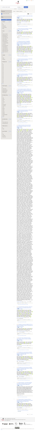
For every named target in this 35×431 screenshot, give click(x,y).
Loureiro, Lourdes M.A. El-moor (24, 227)
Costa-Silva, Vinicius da (26, 295)
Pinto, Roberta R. (19, 270)
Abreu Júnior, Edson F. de (25, 177)
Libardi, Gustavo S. (23, 204)
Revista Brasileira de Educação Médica (5, 46)
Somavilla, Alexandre (19, 138)
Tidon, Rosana (22, 276)
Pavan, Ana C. (25, 141)
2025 (3, 67)
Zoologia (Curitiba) (19, 301)
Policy (3, 100)
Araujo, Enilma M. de (23, 182)
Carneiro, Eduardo (26, 178)
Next (32, 415)
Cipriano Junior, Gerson (29, 329)
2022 (3, 73)
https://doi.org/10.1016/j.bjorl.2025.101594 (22, 107)
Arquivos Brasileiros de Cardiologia (21, 331)
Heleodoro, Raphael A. (20, 265)
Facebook (18, 30)
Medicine (3, 108)
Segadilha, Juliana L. (22, 220)
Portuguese (3, 59)
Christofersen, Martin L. (29, 246)
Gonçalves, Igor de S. (24, 207)
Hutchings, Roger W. (26, 273)
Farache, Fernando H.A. (24, 191)
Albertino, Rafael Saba (24, 100)
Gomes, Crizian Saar (26, 386)
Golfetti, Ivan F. (24, 209)
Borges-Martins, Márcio (29, 239)
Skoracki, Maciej (29, 233)
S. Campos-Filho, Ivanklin (29, 209)
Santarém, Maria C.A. (29, 242)
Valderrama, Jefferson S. (20, 212)
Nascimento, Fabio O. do (21, 186)
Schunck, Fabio (19, 187)
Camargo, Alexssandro (30, 138)
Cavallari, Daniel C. (21, 168)
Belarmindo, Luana (30, 227)
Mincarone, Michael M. (24, 249)
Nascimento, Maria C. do (20, 243)
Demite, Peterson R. (20, 262)
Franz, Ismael (28, 208)
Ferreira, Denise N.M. (26, 173)
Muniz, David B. (24, 171)
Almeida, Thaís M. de (29, 287)
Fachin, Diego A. (23, 174)
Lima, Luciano (26, 229)
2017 (3, 82)
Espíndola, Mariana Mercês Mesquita (21, 77)
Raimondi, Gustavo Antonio (24, 343)
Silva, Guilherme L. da (23, 202)
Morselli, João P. (24, 213)
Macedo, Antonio (24, 149)
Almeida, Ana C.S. (29, 141)
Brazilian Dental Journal (5, 50)
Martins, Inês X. (29, 207)
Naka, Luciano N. (30, 229)
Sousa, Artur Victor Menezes (24, 313)
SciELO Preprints (4, 27)
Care (3, 103)
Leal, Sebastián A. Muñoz (24, 278)
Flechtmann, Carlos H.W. (20, 158)
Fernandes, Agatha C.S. (20, 133)
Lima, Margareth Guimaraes (25, 387)
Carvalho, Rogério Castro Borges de (26, 102)
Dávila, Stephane (19, 284)
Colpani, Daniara (19, 167)
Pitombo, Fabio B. (19, 185)
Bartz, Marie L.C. (29, 245)
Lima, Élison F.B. (22, 180)
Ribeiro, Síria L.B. (28, 282)
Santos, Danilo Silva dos (20, 328)
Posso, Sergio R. (30, 280)
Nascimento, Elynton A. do (21, 181)
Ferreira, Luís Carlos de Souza (29, 51)
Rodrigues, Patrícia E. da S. (24, 256)
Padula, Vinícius (19, 296)
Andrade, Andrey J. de (24, 147)
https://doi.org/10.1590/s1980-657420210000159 (23, 410)
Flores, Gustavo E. (29, 203)
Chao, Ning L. (30, 253)
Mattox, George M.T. (21, 199)
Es (22, 69)
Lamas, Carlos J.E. (25, 158)
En (22, 36)
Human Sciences (4, 92)
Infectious (3, 113)
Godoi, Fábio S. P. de (23, 187)
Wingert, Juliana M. (27, 220)
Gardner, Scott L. (19, 278)
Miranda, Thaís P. (19, 288)
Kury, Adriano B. (30, 132)
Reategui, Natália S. (19, 251)
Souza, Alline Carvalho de (20, 19)
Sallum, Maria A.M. (19, 242)
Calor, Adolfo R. (21, 132)
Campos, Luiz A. (21, 231)
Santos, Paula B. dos (24, 257)
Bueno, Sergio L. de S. (25, 279)
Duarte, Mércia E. (29, 248)
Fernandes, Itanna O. (19, 209)
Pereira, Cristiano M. (28, 165)
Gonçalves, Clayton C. (26, 163)
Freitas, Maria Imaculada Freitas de (23, 390)
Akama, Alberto (31, 133)
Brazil (3, 24)
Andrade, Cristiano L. (22, 165)
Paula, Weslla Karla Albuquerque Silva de (24, 65)
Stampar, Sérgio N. (20, 280)
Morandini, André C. (27, 144)
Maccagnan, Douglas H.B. (20, 176)
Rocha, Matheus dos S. (24, 247)
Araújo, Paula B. (29, 257)
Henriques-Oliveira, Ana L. (25, 142)
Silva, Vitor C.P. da (29, 296)
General (3, 109)
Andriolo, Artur (28, 149)
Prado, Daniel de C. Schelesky (27, 168)
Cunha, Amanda (27, 140)
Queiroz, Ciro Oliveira (27, 328)
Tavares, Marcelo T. (19, 238)
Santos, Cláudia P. (30, 162)
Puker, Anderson (22, 144)
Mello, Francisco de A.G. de (23, 194)
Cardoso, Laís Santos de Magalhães (24, 388)
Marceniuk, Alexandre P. (24, 137)
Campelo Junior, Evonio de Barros (27, 50)
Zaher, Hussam (30, 129)
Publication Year (4, 61)
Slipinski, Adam (26, 131)
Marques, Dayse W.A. (22, 172)
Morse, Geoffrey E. (27, 198)
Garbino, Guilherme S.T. (24, 203)
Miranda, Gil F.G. (22, 200)
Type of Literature (4, 131)
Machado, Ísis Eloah (30, 390)
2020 (3, 64)
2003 (3, 77)
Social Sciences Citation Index (5, 123)
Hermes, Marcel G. (19, 235)
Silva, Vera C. (28, 294)
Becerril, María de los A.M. (26, 243)
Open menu (2, 0)
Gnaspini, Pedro (31, 260)
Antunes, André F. (22, 145)
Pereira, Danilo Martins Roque (22, 63)
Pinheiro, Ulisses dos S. (27, 292)
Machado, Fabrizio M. (29, 187)
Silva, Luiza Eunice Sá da (20, 356)
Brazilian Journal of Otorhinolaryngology (5, 40)
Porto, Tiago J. (18, 291)
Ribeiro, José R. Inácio (26, 216)
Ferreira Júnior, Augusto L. (26, 150)
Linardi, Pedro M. (25, 261)
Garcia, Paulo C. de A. (27, 258)
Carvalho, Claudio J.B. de (20, 163)
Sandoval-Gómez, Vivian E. (26, 297)
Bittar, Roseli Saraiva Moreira (26, 96)
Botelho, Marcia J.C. (19, 239)
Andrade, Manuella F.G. (29, 234)
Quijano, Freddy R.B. (28, 196)
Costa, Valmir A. (19, 294)
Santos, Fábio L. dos (28, 185)
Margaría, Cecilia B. (26, 159)
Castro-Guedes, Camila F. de (21, 155)
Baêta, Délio (21, 173)
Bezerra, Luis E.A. (27, 230)
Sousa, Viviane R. (21, 298)
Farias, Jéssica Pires (27, 46)
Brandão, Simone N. (19, 282)
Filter (6, 19)
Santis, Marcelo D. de (29, 236)
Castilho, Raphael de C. (26, 265)
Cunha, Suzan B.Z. (22, 285)
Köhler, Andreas (31, 146)
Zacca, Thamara (19, 289)
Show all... (2, 83)
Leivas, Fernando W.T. (30, 191)
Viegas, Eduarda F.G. (20, 178)
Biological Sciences (4, 91)
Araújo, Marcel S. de (29, 235)
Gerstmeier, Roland (27, 274)
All (2, 23)
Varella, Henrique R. (24, 205)
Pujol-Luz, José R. (22, 217)
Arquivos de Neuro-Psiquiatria (5, 49)
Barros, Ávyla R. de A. (21, 151)
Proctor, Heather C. (28, 204)
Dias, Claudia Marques (27, 97)
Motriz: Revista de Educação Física (5, 45)
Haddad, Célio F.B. (21, 160)
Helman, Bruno (26, 356)
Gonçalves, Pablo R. (21, 255)
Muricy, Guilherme (29, 202)
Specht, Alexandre (24, 138)
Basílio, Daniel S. (24, 169)
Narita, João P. (28, 213)
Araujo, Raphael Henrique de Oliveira (21, 403)
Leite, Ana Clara (25, 32)
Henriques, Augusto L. (19, 150)
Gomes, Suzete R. (27, 285)
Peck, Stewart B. (27, 284)
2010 (3, 78)
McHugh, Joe (24, 214)
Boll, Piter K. (28, 262)
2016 (3, 81)
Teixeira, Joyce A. (24, 218)
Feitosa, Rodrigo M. (21, 273)
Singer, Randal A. (25, 264)
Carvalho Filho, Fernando (20, 190)
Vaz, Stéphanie (23, 284)
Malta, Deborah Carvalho (20, 386)
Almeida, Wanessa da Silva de (29, 392)
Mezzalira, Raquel (19, 96)
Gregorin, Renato (22, 267)
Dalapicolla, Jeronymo (26, 212)
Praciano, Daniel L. (19, 169)
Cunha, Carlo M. (19, 156)
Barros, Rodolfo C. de (26, 271)
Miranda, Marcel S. (24, 235)
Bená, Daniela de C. (28, 169)
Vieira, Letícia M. (19, 226)
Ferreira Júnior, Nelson (20, 252)
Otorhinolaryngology (4, 114)
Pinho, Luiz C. (30, 231)
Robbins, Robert (30, 269)
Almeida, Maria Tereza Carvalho (27, 33)
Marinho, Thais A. (24, 287)
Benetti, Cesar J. (31, 160)
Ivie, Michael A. (19, 249)
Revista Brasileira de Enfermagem (5, 41)
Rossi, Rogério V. (22, 274)
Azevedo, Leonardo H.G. (20, 224)
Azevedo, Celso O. (26, 160)
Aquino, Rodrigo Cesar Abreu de (24, 49)
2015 (3, 68)
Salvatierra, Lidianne (27, 226)
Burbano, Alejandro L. (26, 134)
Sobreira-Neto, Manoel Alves (20, 316)
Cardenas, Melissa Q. (24, 248)
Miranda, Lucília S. (19, 230)
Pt (20, 36)
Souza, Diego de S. (27, 174)
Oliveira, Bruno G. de (21, 154)
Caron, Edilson (25, 176)
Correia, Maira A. (19, 234)
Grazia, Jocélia (21, 214)
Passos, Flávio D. (21, 193)
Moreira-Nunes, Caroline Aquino (21, 312)
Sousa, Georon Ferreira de (20, 46)
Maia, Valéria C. (24, 293)
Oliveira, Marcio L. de (23, 240)
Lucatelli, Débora (27, 172)
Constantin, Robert (25, 269)
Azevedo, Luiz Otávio (22, 392)
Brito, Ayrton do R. (26, 151)
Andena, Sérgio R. (25, 280)
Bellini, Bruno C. (27, 153)
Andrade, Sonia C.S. (30, 283)
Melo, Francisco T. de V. (22, 196)
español (33, 0)
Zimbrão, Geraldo (26, 199)
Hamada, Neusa (22, 253)
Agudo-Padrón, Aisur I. (26, 133)
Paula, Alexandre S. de (30, 137)
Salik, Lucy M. (23, 230)
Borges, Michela (29, 249)
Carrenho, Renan (27, 266)
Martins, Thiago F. (29, 289)
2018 (3, 72)
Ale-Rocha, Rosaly (26, 275)
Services (3, 99)
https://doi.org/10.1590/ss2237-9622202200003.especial (24, 380)
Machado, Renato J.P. (27, 267)
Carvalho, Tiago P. (27, 291)
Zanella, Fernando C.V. (26, 190)
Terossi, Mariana (25, 245)
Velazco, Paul (20, 257)
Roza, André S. (27, 146)
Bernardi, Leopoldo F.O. (30, 225)
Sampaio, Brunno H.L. (22, 153)
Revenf (3, 28)
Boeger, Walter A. (19, 129)
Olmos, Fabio (26, 186)
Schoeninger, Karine (21, 222)
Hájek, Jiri (20, 213)
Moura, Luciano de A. (21, 229)
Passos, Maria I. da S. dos (24, 244)
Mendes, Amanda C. (21, 140)
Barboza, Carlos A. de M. (25, 156)
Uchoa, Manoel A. (23, 234)
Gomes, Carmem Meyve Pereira (28, 311)
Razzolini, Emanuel (27, 181)
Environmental (4, 104)
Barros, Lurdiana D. (19, 233)
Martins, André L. (27, 145)
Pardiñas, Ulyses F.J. (19, 293)
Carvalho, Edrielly (30, 176)
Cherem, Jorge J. (29, 214)
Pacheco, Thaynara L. (24, 289)
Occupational (4, 105)
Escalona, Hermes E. (29, 205)
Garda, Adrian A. (26, 132)
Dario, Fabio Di (23, 185)
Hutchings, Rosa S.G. (21, 275)
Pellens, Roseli (31, 276)
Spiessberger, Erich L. (19, 183)
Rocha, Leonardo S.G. (24, 225)
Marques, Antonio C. (19, 149)
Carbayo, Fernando (28, 189)
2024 (3, 76)
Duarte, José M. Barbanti (20, 216)
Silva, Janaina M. (19, 211)
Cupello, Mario (18, 246)
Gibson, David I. (28, 171)
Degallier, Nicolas (26, 253)
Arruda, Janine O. (28, 211)
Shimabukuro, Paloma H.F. (28, 255)
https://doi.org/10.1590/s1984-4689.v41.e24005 (23, 304)
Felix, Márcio (18, 240)
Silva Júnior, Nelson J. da (26, 252)
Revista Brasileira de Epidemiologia (5, 36)
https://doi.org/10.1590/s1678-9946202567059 (23, 56)
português (28, 0)
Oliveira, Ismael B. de (24, 208)
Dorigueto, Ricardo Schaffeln (26, 101)
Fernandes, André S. (22, 146)
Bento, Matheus (19, 247)
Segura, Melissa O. (19, 248)
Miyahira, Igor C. (19, 207)
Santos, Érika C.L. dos (25, 183)
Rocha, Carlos (30, 158)
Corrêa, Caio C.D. (26, 154)
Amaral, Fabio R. (30, 186)
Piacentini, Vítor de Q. (19, 297)
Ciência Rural (4, 44)
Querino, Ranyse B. (30, 264)
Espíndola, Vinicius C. (19, 295)
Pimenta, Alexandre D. (26, 136)
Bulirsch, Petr (24, 262)
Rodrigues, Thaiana (19, 287)
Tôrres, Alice (21, 141)
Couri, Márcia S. (24, 239)
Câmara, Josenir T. (19, 218)
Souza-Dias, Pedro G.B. (20, 261)
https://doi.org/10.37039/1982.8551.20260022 (23, 26)
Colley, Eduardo (30, 178)
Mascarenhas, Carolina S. (20, 159)
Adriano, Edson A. (19, 177)
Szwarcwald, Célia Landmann (20, 393)
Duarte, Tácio (31, 285)
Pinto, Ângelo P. (29, 147)
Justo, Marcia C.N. (29, 238)
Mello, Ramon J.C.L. (20, 264)
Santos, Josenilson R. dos (27, 217)
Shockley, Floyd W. (26, 193)
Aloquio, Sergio (30, 278)
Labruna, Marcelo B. (24, 236)
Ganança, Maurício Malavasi (26, 95)
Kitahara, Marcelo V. (24, 238)
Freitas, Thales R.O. (23, 288)
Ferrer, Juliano (21, 221)
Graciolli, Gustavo (19, 204)
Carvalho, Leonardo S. (26, 224)
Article (3, 134)
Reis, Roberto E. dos (24, 270)
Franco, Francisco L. (24, 195)
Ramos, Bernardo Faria (20, 97)
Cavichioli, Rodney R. (20, 271)
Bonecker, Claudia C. (25, 162)
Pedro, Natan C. (24, 251)
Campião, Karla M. (27, 222)
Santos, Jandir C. (23, 211)
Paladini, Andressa (19, 147)
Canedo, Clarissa (20, 162)
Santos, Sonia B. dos (24, 283)
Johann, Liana (23, 226)
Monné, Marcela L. (19, 236)
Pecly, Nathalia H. (28, 251)
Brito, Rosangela (26, 276)
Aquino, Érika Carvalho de (26, 357)
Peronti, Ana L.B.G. (19, 142)
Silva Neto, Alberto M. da (20, 134)
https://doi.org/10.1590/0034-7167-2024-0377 (22, 71)
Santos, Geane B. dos (22, 198)
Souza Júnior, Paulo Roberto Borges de (22, 391)
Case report (3, 135)
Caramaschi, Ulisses (21, 292)
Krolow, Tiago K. (23, 291)
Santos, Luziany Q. (24, 233)
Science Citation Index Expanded (5, 122)
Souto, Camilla (27, 155)
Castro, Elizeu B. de (26, 180)
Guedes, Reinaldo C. (22, 266)
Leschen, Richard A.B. (19, 269)
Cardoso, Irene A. (19, 208)
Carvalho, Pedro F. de (26, 260)
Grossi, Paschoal (19, 256)
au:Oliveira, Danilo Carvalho (9, 7)
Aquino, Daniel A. (27, 167)
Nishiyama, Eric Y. (28, 182)
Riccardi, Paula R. (22, 258)
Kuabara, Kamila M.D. (26, 221)
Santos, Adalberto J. (21, 131)
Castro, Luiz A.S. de (25, 231)
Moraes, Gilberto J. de (27, 200)
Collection (3, 21)
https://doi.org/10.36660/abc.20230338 (22, 335)
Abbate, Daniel (23, 167)
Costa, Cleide (20, 164)
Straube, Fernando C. (23, 189)
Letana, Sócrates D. (19, 283)
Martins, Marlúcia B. (23, 246)
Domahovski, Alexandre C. (20, 136)
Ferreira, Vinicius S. (24, 296)
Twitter (19, 30)
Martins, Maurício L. (29, 247)
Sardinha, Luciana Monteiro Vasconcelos (22, 359)
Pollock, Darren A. (19, 171)
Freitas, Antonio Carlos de (20, 51)
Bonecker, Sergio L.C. (19, 279)
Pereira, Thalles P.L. (29, 288)
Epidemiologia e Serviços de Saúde (5, 35)
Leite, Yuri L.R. (20, 300)
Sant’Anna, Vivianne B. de (26, 298)
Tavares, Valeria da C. (29, 293)
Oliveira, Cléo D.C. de (25, 164)
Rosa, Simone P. (24, 282)
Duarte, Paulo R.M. (20, 260)
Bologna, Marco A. (28, 240)
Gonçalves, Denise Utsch (25, 98)
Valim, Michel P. (25, 129)
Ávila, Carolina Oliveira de (28, 19)
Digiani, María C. (24, 242)
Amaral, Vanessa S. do (24, 294)
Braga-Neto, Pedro (27, 316)
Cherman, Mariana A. (20, 245)
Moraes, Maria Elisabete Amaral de (24, 315)
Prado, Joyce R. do (28, 218)
